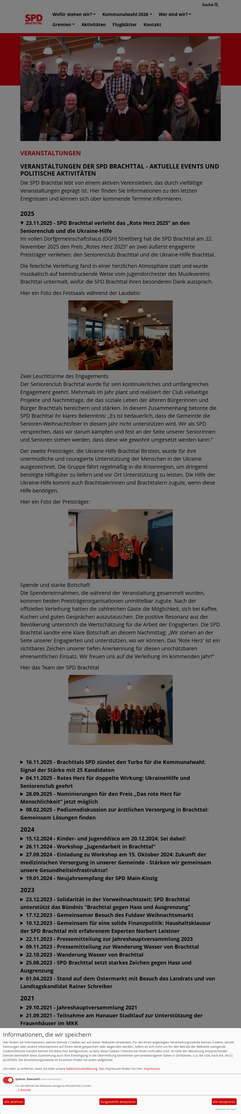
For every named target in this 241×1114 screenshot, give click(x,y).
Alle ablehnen (14, 1102)
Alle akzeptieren (224, 1102)
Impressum (152, 1069)
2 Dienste (23, 1090)
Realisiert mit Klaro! (226, 1109)
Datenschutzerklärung (81, 1069)
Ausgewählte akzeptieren (118, 1102)
